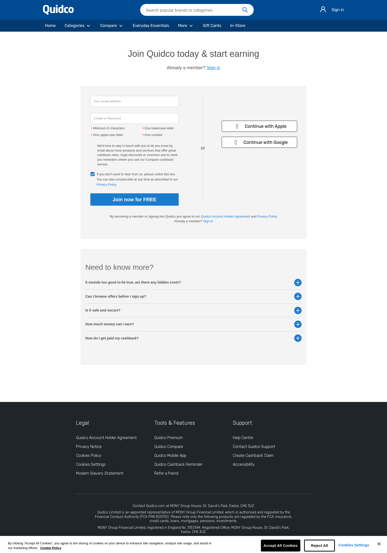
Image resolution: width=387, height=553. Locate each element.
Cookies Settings (354, 545)
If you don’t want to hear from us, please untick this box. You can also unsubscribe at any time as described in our (137, 179)
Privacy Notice (89, 446)
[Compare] (112, 26)
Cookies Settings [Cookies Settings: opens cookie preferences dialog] (91, 464)
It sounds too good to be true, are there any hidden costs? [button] (193, 282)
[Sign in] (323, 10)
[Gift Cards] (212, 26)
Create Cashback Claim (253, 455)
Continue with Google (259, 142)
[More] (186, 26)
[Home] (50, 26)
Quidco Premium (168, 437)
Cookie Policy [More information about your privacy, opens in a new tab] (50, 548)
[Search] (245, 10)
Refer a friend (166, 473)
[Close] (379, 543)
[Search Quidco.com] (194, 10)
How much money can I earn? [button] (193, 324)
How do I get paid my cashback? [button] (193, 338)
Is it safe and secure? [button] (193, 310)
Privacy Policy (107, 184)
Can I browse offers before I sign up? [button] (193, 296)
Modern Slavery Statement (99, 473)
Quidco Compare (168, 446)
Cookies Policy (88, 455)
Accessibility (244, 464)
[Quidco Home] (58, 13)
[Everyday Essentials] (151, 26)
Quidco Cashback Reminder (178, 464)
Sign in (337, 9)
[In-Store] (237, 26)
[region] (193, 544)
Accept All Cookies (281, 545)
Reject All (319, 545)
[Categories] (78, 26)
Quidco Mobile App (170, 455)
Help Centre (243, 437)
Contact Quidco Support (254, 446)
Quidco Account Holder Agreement (225, 216)
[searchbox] (197, 10)
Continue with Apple (259, 126)
